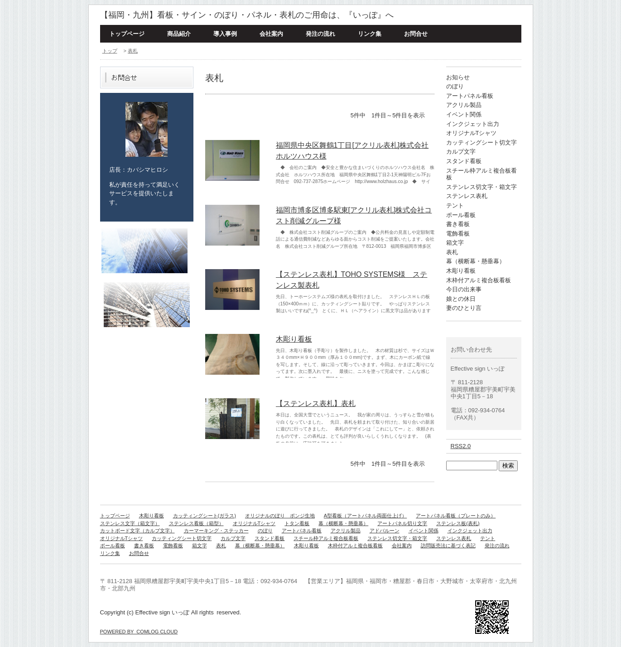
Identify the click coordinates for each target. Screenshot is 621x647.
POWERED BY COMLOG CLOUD (139, 631)
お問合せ (416, 33)
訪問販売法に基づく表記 (448, 545)
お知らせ (458, 77)
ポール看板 (461, 215)
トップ (109, 50)
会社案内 (271, 33)
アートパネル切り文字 (402, 523)
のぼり (455, 86)
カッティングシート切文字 (481, 142)
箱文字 (455, 242)
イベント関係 (463, 114)
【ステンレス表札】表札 (316, 403)
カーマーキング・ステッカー (216, 530)
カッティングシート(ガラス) (204, 515)
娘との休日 (461, 298)
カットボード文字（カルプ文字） (137, 530)
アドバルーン (385, 530)
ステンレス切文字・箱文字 (481, 186)
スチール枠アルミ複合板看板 (326, 538)
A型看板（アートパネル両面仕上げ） (365, 515)
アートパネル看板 (469, 95)
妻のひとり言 (463, 307)
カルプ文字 (461, 151)
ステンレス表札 (466, 196)
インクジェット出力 (472, 124)
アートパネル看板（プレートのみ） (456, 515)
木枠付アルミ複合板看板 (478, 280)
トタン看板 (296, 523)
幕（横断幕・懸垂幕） (475, 261)
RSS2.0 (461, 446)
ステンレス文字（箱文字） (130, 523)
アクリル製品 (463, 104)
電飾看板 (458, 233)
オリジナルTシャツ (471, 133)
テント (455, 205)
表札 (133, 50)
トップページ (126, 33)
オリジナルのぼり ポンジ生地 (280, 515)
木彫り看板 (294, 339)
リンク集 (369, 33)
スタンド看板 (463, 161)
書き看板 (458, 224)
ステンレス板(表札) (457, 523)
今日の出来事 (463, 289)
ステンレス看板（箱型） (196, 523)
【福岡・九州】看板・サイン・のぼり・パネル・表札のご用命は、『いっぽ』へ (247, 14)
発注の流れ (320, 33)
